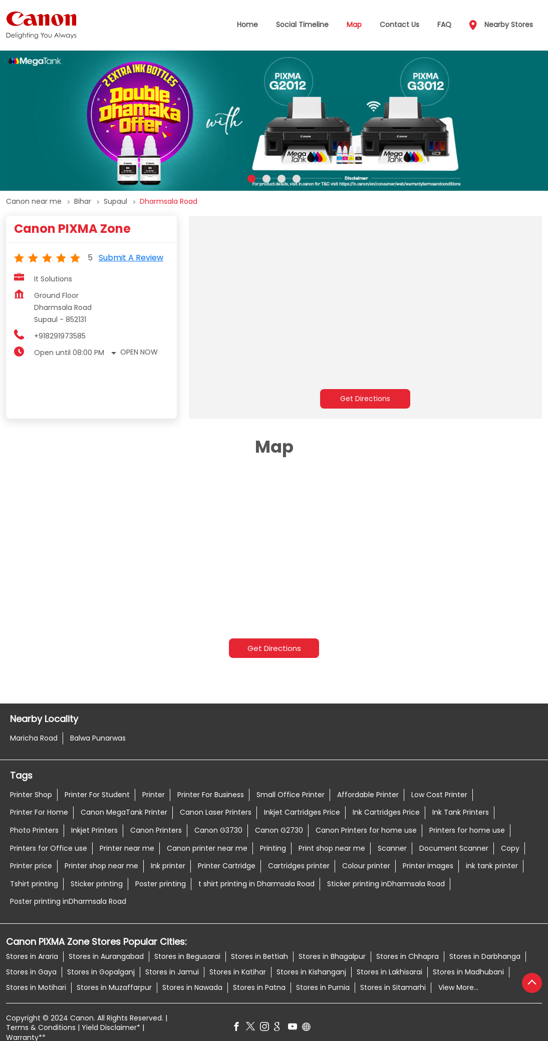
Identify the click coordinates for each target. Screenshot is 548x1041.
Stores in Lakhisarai (389, 971)
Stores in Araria (32, 956)
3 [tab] (282, 179)
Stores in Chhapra (407, 956)
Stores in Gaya (31, 971)
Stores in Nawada (192, 987)
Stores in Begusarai (187, 956)
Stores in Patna (259, 987)
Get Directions (365, 399)
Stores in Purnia (323, 987)
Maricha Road (34, 738)
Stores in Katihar (237, 971)
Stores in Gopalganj (101, 971)
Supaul (115, 201)
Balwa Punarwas (98, 738)
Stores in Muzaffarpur (114, 987)
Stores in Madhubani (468, 971)
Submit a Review (131, 257)
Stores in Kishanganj (311, 971)
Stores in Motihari (36, 987)
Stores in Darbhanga (484, 956)
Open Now (139, 352)
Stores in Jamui (172, 971)
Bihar (82, 201)
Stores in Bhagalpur (332, 956)
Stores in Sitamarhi (393, 987)
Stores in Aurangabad (106, 956)
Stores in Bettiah (259, 956)
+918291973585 (60, 336)
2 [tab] (266, 179)
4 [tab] (297, 179)
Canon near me (34, 201)
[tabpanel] (274, 121)
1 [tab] (251, 179)
